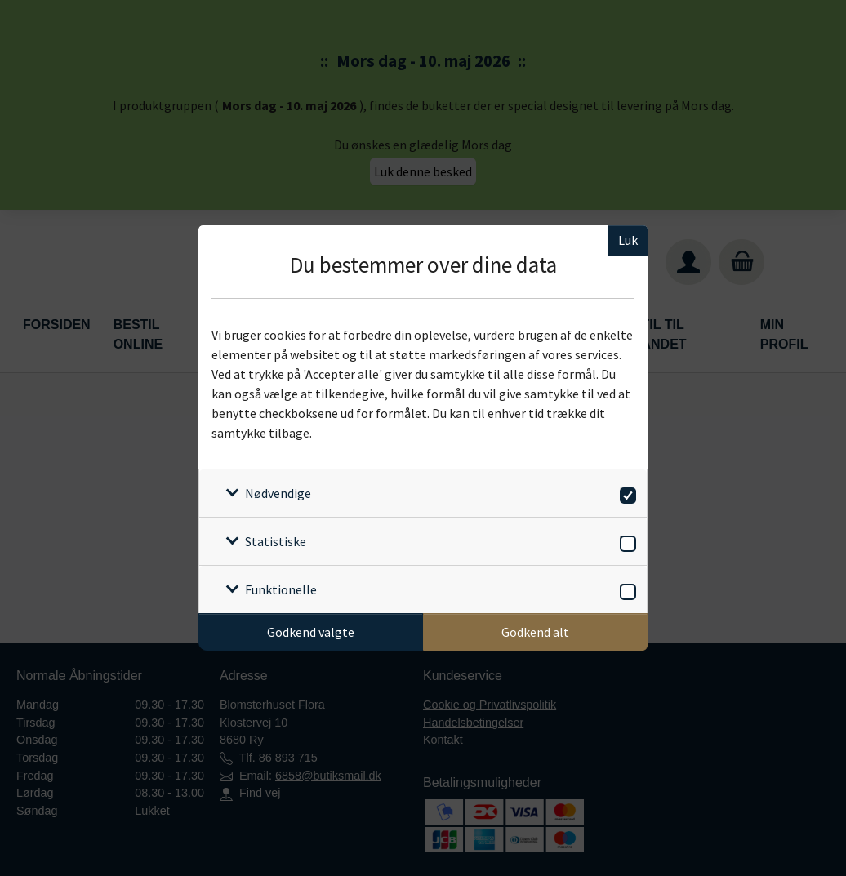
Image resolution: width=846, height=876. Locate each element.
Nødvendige (278, 493)
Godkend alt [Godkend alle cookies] (535, 632)
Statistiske (275, 541)
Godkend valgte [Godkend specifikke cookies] (310, 632)
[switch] (625, 492)
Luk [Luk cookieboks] (628, 240)
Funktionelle (281, 589)
